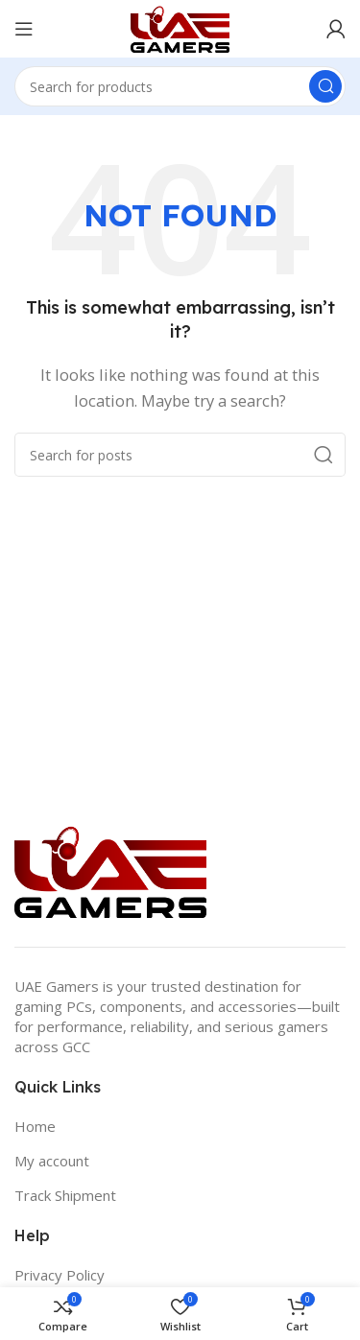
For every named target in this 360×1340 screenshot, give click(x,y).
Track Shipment (65, 1195)
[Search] (180, 86)
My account (51, 1160)
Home (35, 1126)
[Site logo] (179, 26)
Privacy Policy (59, 1274)
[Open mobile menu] (24, 29)
